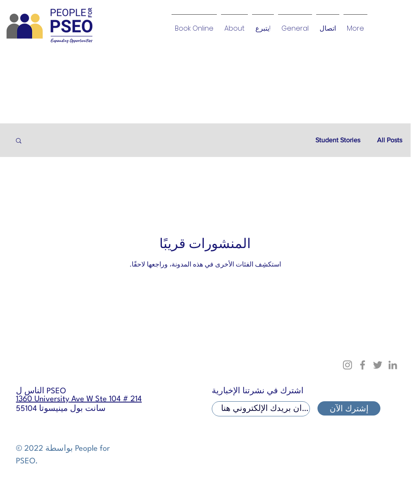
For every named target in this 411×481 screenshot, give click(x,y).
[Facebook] (362, 365)
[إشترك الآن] (348, 408)
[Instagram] (347, 365)
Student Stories (337, 140)
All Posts (389, 140)
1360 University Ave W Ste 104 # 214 (79, 399)
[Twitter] (378, 365)
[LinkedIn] (393, 365)
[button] (19, 141)
